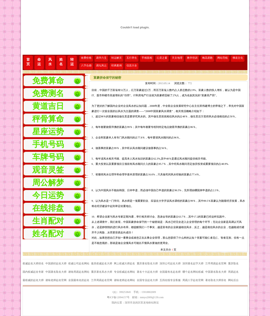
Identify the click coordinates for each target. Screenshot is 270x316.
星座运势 (48, 131)
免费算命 (48, 80)
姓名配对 (48, 233)
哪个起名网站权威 (192, 271)
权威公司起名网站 (78, 263)
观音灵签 (48, 169)
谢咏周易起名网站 (78, 271)
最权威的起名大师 (33, 280)
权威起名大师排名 (33, 263)
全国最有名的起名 (78, 280)
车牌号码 (48, 157)
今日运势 (48, 195)
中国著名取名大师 (56, 271)
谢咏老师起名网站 (124, 280)
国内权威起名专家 (33, 271)
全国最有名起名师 (170, 271)
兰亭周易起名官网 (215, 263)
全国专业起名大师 (147, 280)
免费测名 (48, 93)
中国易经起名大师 (56, 263)
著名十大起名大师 (147, 271)
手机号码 (48, 144)
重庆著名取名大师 (147, 263)
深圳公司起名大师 (170, 263)
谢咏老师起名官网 (56, 280)
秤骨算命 (48, 118)
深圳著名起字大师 (192, 263)
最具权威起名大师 (101, 263)
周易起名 (233, 271)
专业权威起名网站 (124, 271)
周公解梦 (48, 182)
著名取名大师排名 (215, 280)
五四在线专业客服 (170, 280)
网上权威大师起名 (124, 263)
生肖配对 (48, 220)
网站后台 (233, 280)
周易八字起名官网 (192, 280)
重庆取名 (233, 263)
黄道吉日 (48, 106)
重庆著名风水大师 (101, 271)
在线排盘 (48, 208)
